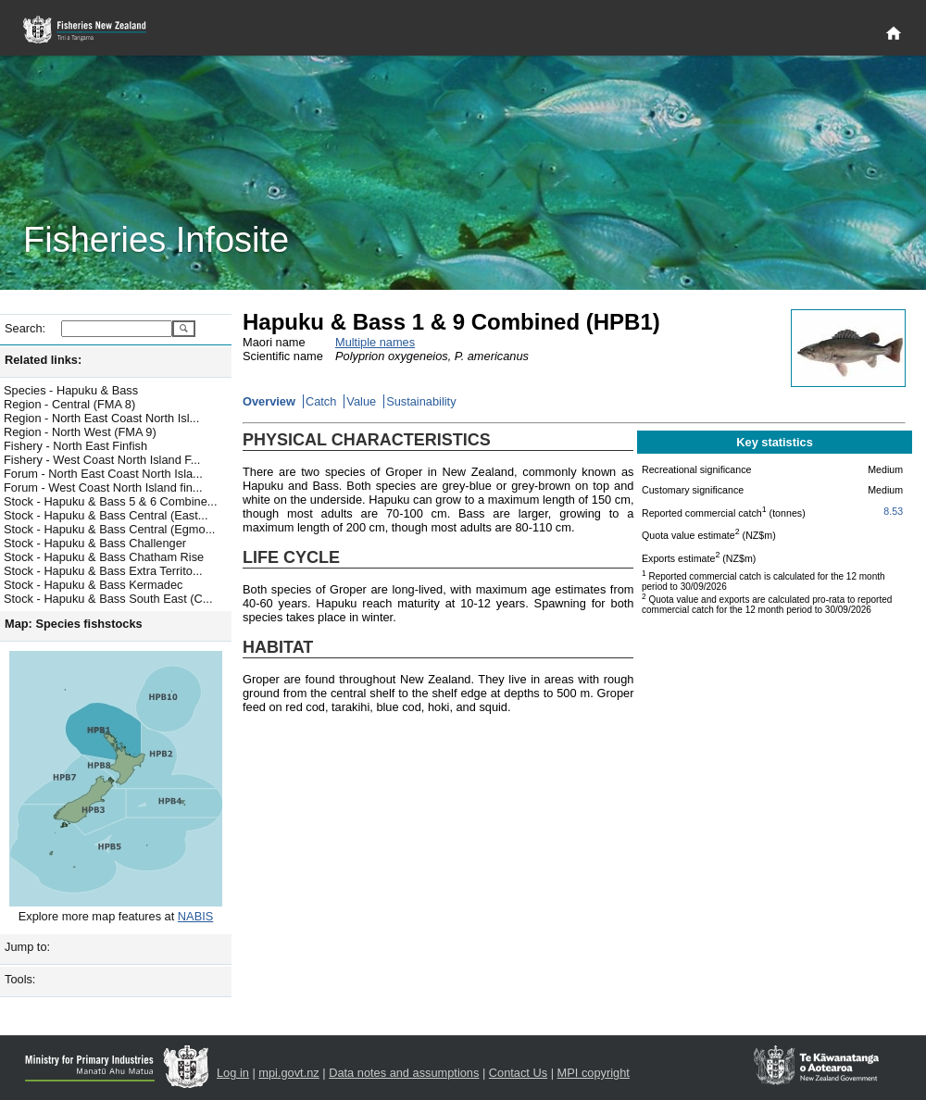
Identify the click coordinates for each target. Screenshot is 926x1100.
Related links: (43, 360)
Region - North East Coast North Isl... (101, 418)
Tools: (20, 979)
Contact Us (518, 1073)
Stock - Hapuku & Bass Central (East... (105, 515)
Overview (269, 401)
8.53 (893, 511)
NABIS (195, 916)
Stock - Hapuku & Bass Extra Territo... (103, 571)
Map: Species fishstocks (74, 624)
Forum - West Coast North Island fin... (103, 487)
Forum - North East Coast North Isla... (103, 474)
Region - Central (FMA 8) (69, 404)
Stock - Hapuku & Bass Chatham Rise (104, 557)
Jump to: (27, 947)
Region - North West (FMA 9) (80, 432)
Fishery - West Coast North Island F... (102, 460)
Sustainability (421, 401)
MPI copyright (593, 1073)
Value (361, 401)
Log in (233, 1073)
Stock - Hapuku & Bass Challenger (95, 543)
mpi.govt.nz (288, 1073)
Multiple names (375, 342)
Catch (321, 401)
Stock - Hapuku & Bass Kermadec (93, 585)
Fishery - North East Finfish (75, 446)
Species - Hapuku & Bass (71, 390)
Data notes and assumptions (404, 1073)
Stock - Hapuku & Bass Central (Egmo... (109, 529)
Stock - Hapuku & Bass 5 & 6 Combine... (110, 501)
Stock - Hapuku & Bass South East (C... (108, 599)
